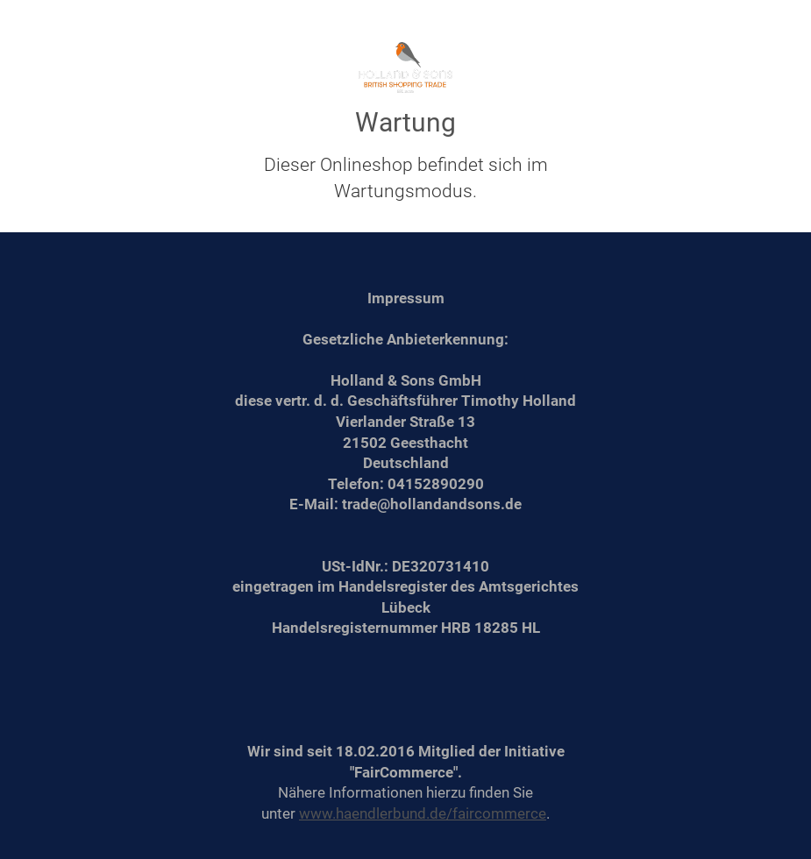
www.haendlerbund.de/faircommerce (422, 813)
